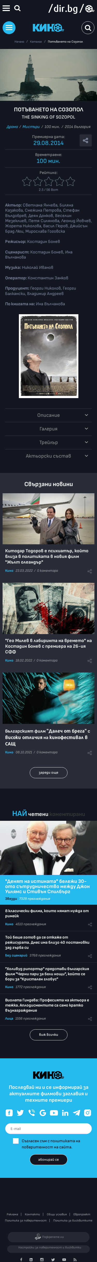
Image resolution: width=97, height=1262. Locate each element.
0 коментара (47, 570)
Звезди (11, 898)
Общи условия (57, 1214)
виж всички (48, 1034)
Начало (19, 42)
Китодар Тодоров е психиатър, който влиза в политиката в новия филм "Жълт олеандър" (46, 556)
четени (38, 814)
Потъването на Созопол (65, 42)
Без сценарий (16, 955)
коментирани (67, 814)
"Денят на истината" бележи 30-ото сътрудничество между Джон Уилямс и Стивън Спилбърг (47, 886)
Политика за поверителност (26, 1220)
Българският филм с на (47, 737)
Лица (9, 1018)
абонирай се (48, 1159)
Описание (48, 415)
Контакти (32, 1214)
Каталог (36, 42)
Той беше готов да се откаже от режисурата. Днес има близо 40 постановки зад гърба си (47, 942)
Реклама (12, 1214)
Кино (9, 570)
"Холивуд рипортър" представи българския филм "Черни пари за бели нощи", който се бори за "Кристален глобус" (47, 974)
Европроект (81, 1214)
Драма (12, 126)
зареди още (48, 772)
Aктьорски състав (48, 456)
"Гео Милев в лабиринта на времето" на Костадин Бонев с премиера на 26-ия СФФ (48, 646)
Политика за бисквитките (72, 1220)
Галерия (48, 429)
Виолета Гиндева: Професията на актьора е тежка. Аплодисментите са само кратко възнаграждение (47, 1005)
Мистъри (31, 126)
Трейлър (48, 442)
